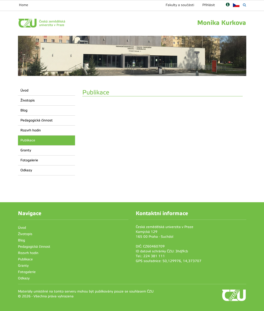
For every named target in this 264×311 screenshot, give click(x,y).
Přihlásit (208, 5)
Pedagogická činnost (36, 120)
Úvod (24, 90)
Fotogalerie (29, 160)
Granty (25, 150)
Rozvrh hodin (30, 130)
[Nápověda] (228, 5)
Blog (23, 110)
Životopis (27, 100)
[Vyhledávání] (244, 5)
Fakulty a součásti (180, 5)
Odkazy (26, 170)
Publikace (27, 140)
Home (23, 5)
